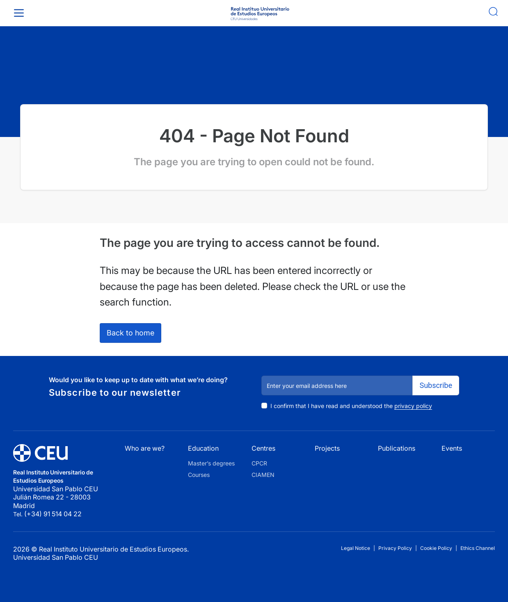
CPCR (259, 463)
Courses (199, 474)
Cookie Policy (436, 548)
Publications (396, 448)
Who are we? (145, 448)
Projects (327, 448)
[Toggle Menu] (20, 13)
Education (203, 448)
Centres (263, 448)
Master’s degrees (211, 463)
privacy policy (413, 405)
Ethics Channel (477, 548)
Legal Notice (355, 548)
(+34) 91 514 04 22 (53, 514)
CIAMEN (263, 474)
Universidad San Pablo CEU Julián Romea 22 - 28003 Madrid (56, 497)
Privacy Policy (395, 548)
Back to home (130, 332)
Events (452, 448)
